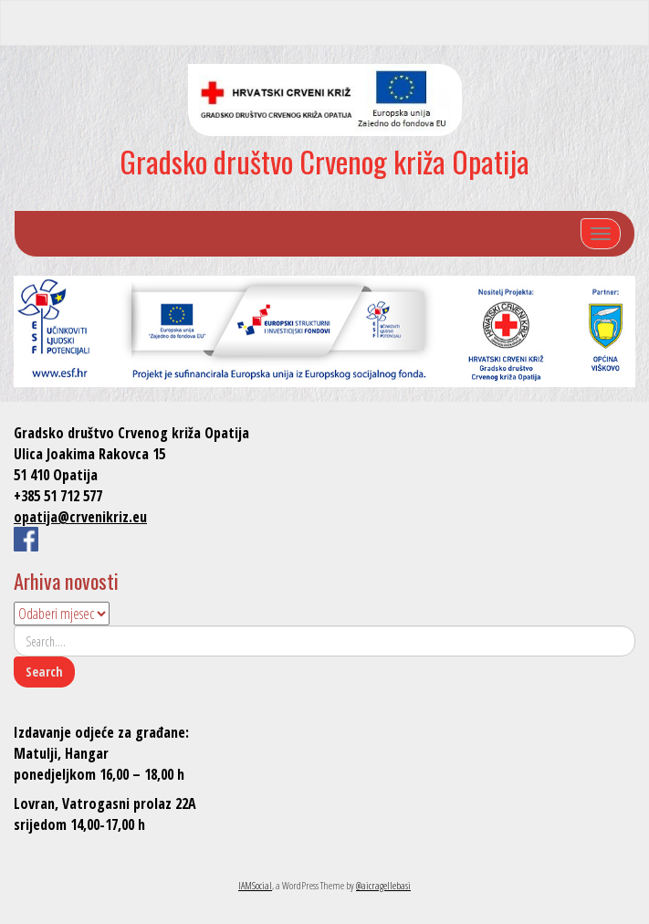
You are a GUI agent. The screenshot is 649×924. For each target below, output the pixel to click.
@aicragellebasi (383, 885)
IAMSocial (255, 885)
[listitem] (53, 328)
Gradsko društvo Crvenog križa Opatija (324, 161)
